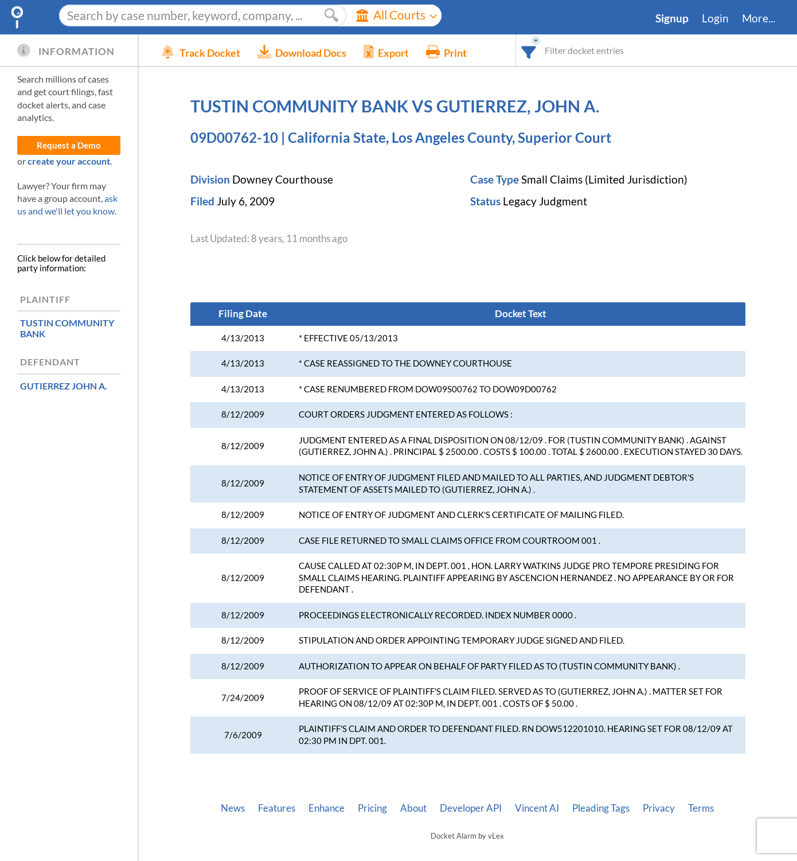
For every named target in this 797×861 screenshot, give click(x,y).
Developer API (471, 808)
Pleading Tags (601, 808)
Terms (701, 808)
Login (715, 18)
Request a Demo (69, 145)
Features (276, 808)
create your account (69, 160)
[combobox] (528, 50)
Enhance (326, 808)
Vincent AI (537, 808)
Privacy (659, 808)
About (413, 808)
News (233, 808)
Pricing (372, 808)
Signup (672, 18)
